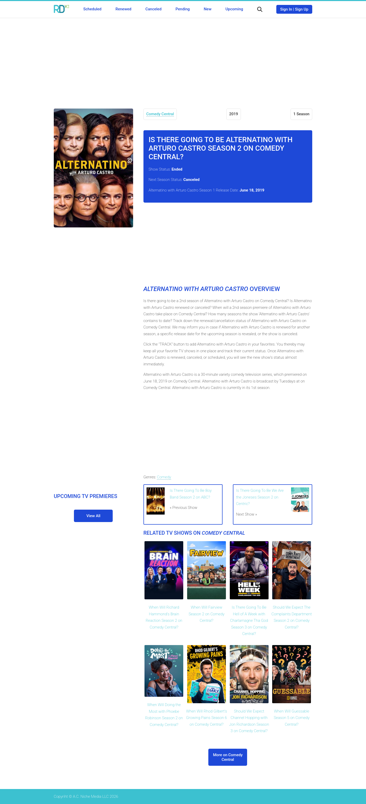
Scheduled (92, 9)
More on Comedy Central (227, 757)
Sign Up (301, 9)
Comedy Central (160, 114)
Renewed (123, 9)
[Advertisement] (183, 59)
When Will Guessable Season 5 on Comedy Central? (292, 718)
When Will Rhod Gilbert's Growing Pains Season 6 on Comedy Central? (206, 718)
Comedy (164, 477)
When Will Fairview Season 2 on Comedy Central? (207, 614)
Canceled (153, 9)
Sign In (286, 9)
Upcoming (234, 9)
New (207, 9)
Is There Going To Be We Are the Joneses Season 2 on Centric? (260, 497)
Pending (183, 9)
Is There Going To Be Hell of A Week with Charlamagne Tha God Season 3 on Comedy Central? (249, 620)
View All (93, 516)
